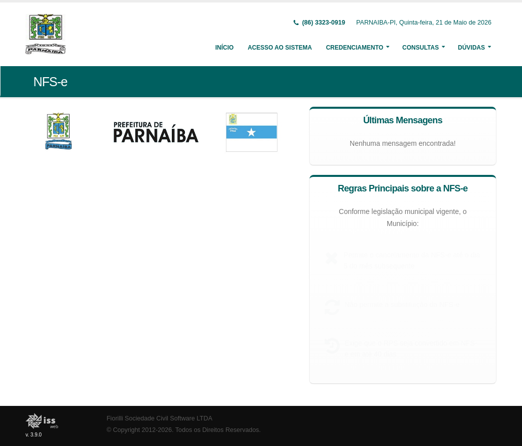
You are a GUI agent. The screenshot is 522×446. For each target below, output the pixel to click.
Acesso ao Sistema (279, 47)
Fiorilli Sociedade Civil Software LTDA (159, 418)
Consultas (420, 47)
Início (224, 47)
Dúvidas (471, 47)
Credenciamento (354, 47)
